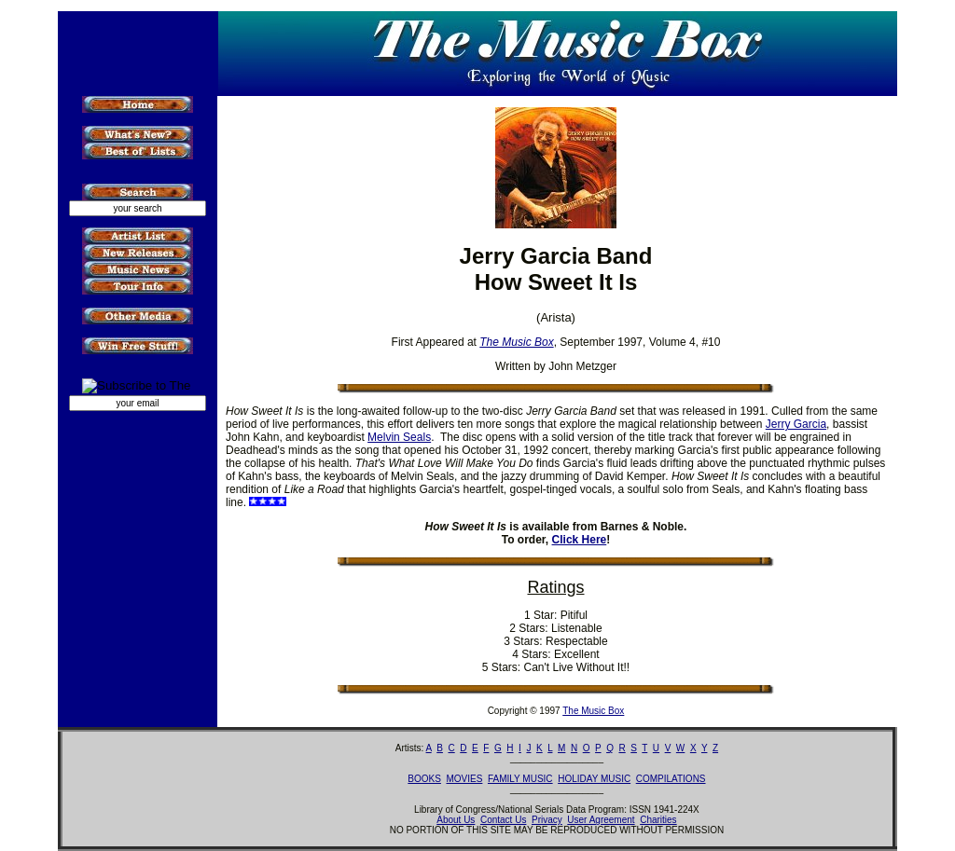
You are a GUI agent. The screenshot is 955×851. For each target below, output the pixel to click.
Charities (658, 820)
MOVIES (464, 779)
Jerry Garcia (796, 424)
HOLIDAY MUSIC (594, 779)
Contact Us (503, 820)
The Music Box (593, 711)
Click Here (579, 539)
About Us (455, 820)
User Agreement (600, 820)
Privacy (547, 820)
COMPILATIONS (671, 779)
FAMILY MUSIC (520, 779)
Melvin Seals (399, 437)
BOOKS (424, 779)
